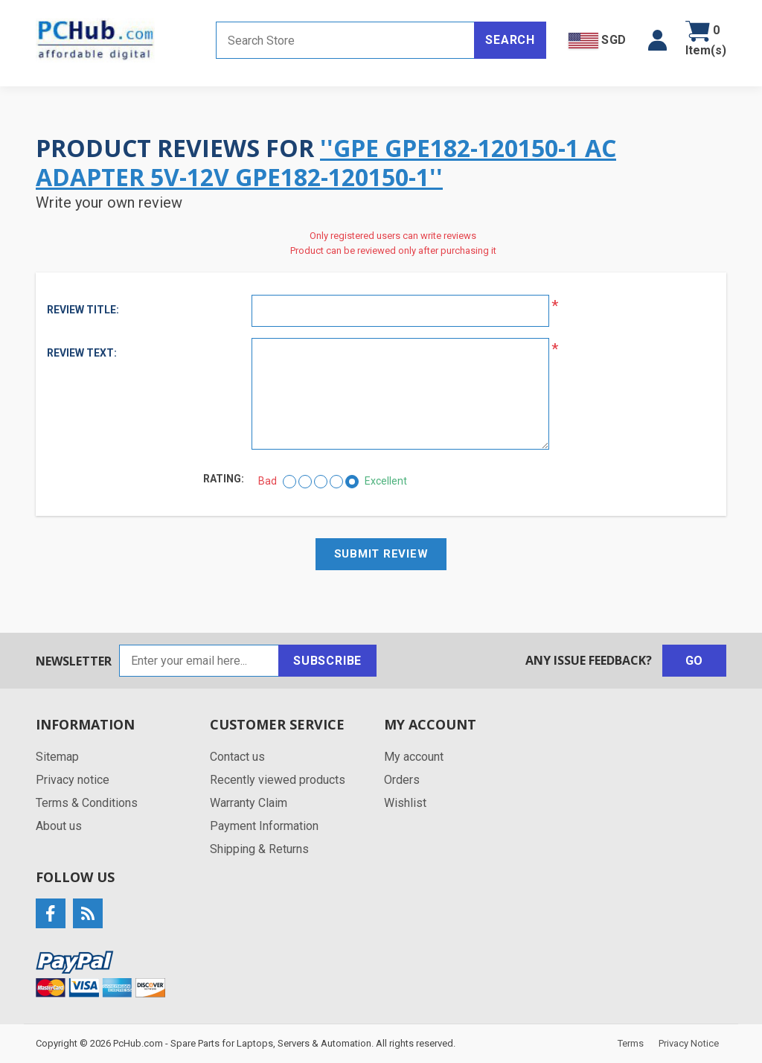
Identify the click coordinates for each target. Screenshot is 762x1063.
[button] (657, 40)
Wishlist (405, 803)
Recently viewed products (277, 780)
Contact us (237, 757)
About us (59, 826)
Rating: (223, 479)
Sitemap (57, 757)
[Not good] (305, 481)
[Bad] (289, 481)
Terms (631, 1043)
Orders (402, 780)
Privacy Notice (689, 1043)
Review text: (82, 353)
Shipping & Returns (259, 849)
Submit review (381, 554)
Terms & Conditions (87, 803)
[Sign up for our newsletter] (199, 661)
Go (694, 661)
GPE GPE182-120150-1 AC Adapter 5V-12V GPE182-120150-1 (326, 162)
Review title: (83, 310)
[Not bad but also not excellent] (320, 481)
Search (510, 40)
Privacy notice (72, 780)
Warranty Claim (248, 803)
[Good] (336, 481)
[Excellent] (352, 481)
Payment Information (264, 826)
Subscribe (327, 661)
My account (414, 757)
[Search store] (345, 40)
